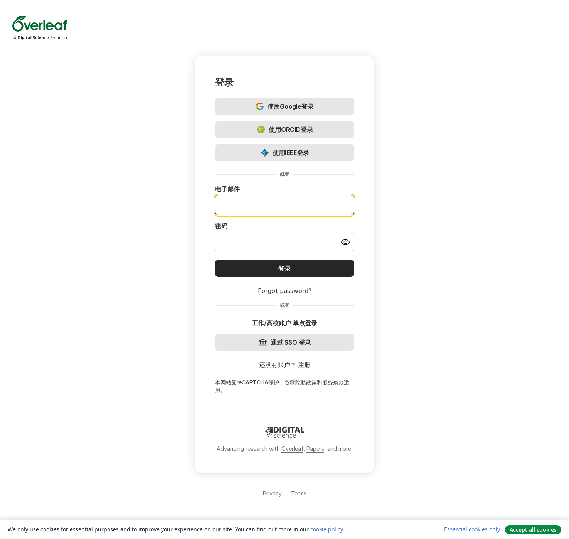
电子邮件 (227, 189)
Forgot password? (284, 291)
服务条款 (333, 382)
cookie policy (326, 529)
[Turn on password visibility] (345, 242)
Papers (315, 448)
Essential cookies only (472, 529)
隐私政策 (306, 382)
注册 (304, 365)
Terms (298, 493)
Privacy (272, 493)
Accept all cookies (533, 529)
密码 (221, 226)
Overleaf (292, 448)
